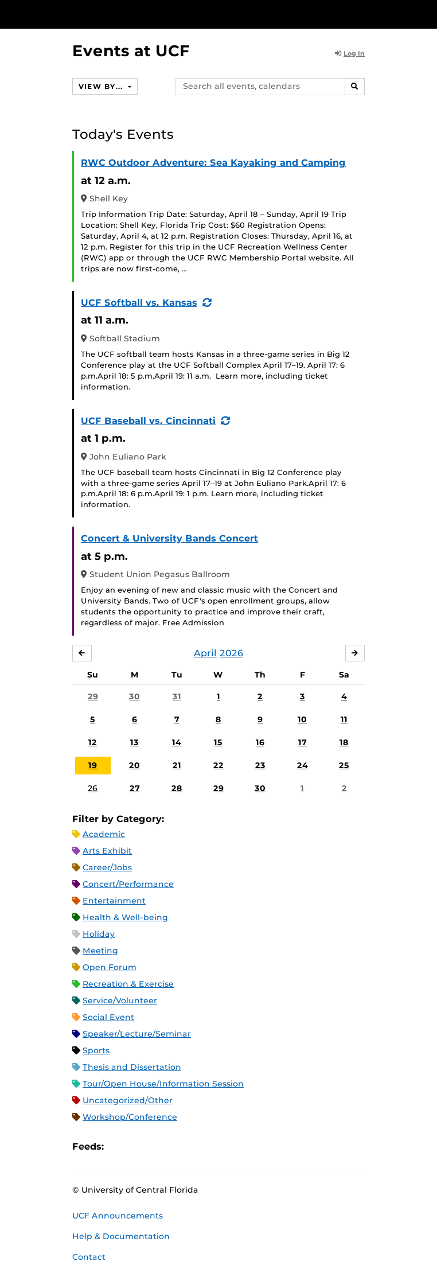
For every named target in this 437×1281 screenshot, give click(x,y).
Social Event (108, 1017)
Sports (96, 1050)
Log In (350, 53)
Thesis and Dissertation (132, 1067)
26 (92, 788)
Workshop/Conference (130, 1117)
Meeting (100, 950)
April (205, 653)
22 (218, 765)
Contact (89, 1257)
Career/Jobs (107, 867)
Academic (104, 834)
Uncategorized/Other (128, 1100)
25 (344, 765)
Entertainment (114, 900)
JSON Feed (196, 1146)
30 (134, 696)
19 (92, 765)
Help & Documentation (121, 1236)
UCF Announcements (117, 1215)
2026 (231, 653)
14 (176, 742)
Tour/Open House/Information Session (163, 1083)
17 (302, 742)
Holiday (99, 934)
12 (92, 742)
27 (135, 788)
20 (134, 765)
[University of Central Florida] (87, 14)
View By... (102, 86)
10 (302, 719)
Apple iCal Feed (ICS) (118, 1146)
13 (134, 742)
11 (344, 719)
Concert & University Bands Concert (169, 538)
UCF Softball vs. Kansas (139, 302)
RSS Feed (157, 1146)
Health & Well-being (125, 917)
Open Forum (109, 967)
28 (176, 788)
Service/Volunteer (120, 1000)
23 (260, 765)
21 (177, 765)
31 (177, 696)
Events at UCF (131, 50)
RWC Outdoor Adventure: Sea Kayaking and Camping (213, 162)
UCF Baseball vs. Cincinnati (148, 420)
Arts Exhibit (107, 851)
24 (302, 765)
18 (344, 742)
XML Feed (177, 1146)
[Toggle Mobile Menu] (425, 13)
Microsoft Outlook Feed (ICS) (138, 1146)
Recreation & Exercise (128, 984)
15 (218, 742)
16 (260, 742)
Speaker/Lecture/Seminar (137, 1034)
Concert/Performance (128, 884)
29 (93, 696)
